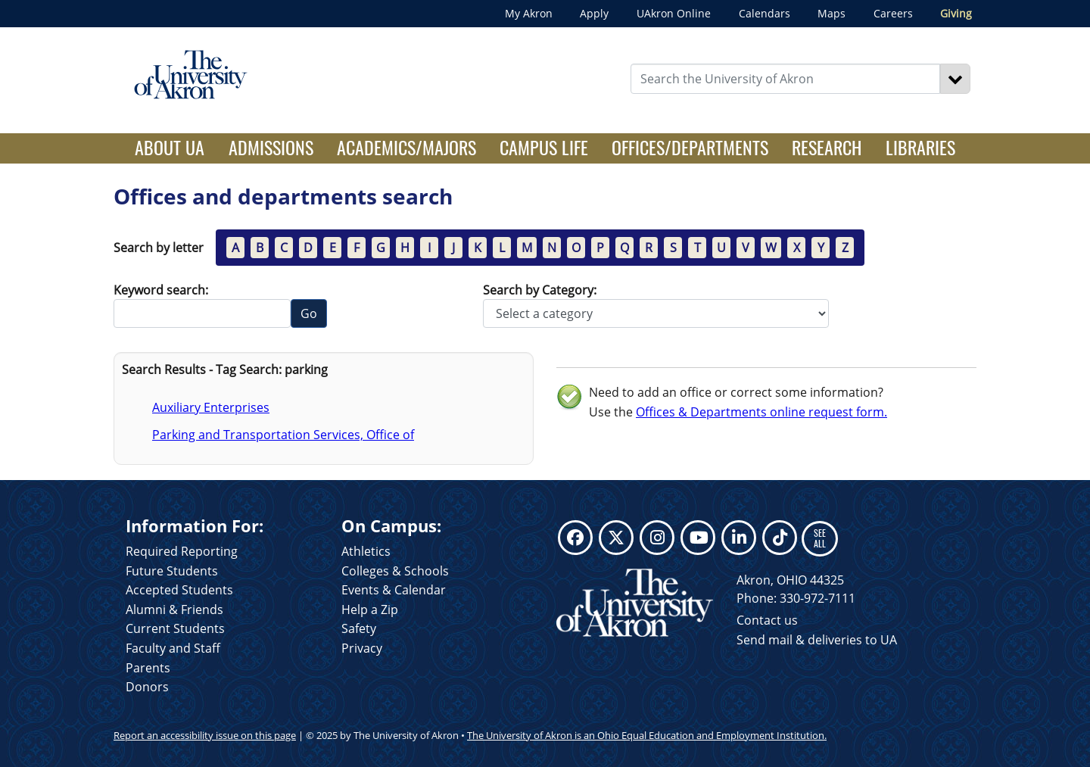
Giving (956, 13)
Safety (358, 628)
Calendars (764, 13)
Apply (594, 13)
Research (826, 147)
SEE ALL (820, 538)
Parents (148, 667)
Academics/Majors (406, 147)
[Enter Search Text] (786, 79)
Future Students (172, 571)
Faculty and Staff (173, 648)
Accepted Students (179, 589)
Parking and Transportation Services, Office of (283, 434)
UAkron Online (674, 13)
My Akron (529, 13)
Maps (832, 13)
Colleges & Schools (395, 571)
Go (309, 313)
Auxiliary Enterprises (210, 407)
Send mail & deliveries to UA (817, 639)
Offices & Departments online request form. (761, 412)
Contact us (767, 620)
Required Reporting (182, 551)
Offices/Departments (690, 147)
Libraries (920, 147)
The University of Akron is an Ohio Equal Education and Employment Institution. (647, 735)
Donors (147, 686)
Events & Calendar (393, 589)
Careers (893, 13)
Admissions (271, 147)
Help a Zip (369, 609)
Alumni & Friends (174, 609)
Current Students (175, 628)
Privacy (361, 648)
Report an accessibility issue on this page (205, 735)
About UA (175, 147)
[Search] (955, 79)
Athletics (366, 551)
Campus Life (544, 147)
